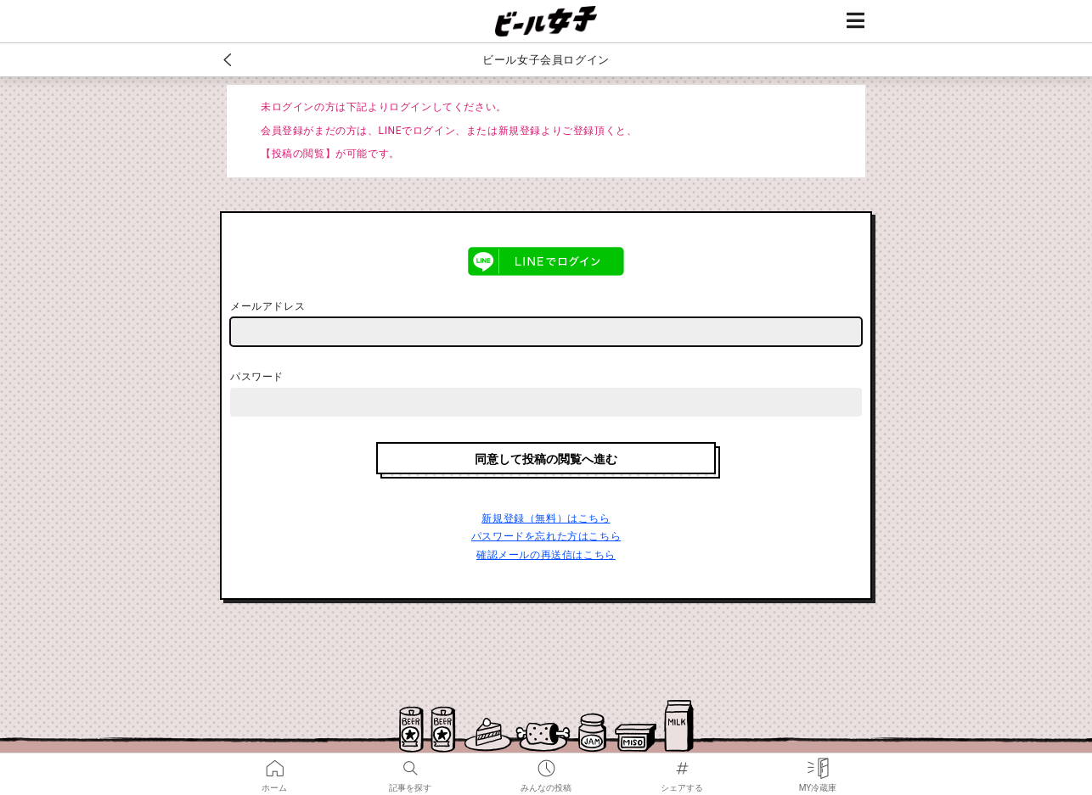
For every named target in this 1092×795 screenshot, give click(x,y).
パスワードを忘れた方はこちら (546, 536)
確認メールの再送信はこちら (546, 555)
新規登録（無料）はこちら (545, 518)
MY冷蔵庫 (818, 765)
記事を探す (410, 765)
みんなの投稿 (546, 765)
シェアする (682, 765)
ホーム (274, 765)
